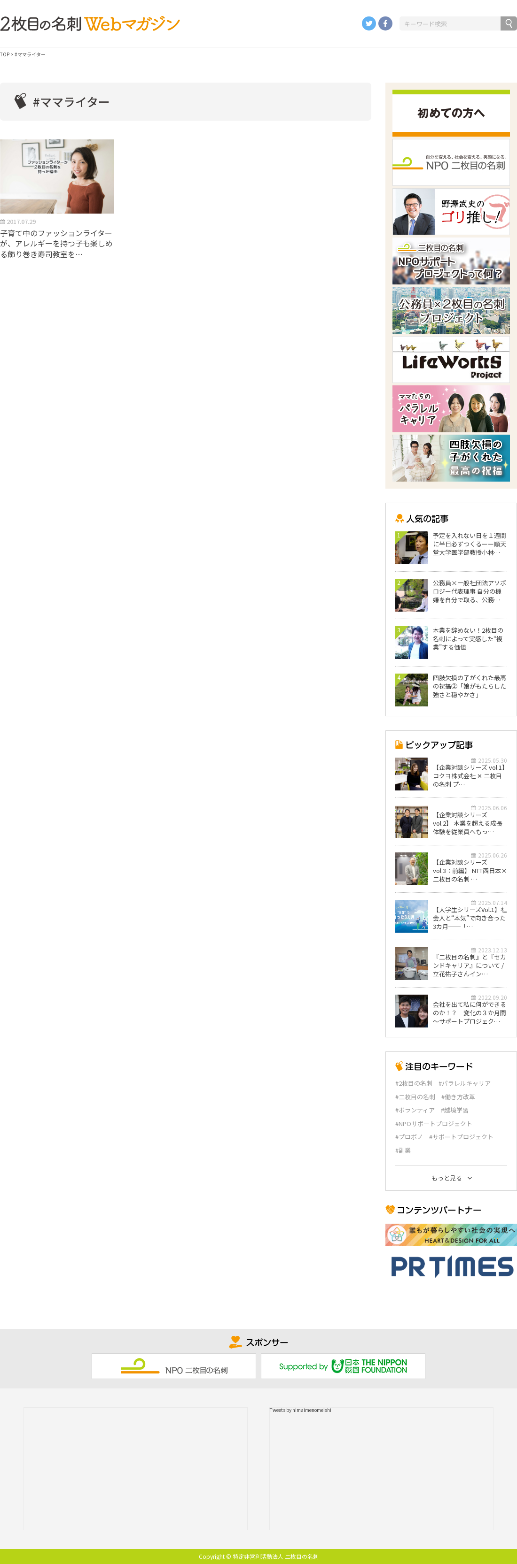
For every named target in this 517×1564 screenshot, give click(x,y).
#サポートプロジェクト (461, 1137)
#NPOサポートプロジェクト (433, 1123)
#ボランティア (415, 1110)
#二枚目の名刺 (415, 1097)
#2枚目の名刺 (413, 1083)
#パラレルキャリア (465, 1083)
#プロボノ (409, 1137)
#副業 (403, 1150)
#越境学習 (455, 1110)
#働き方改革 (458, 1097)
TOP (4, 54)
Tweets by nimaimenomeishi (300, 1409)
